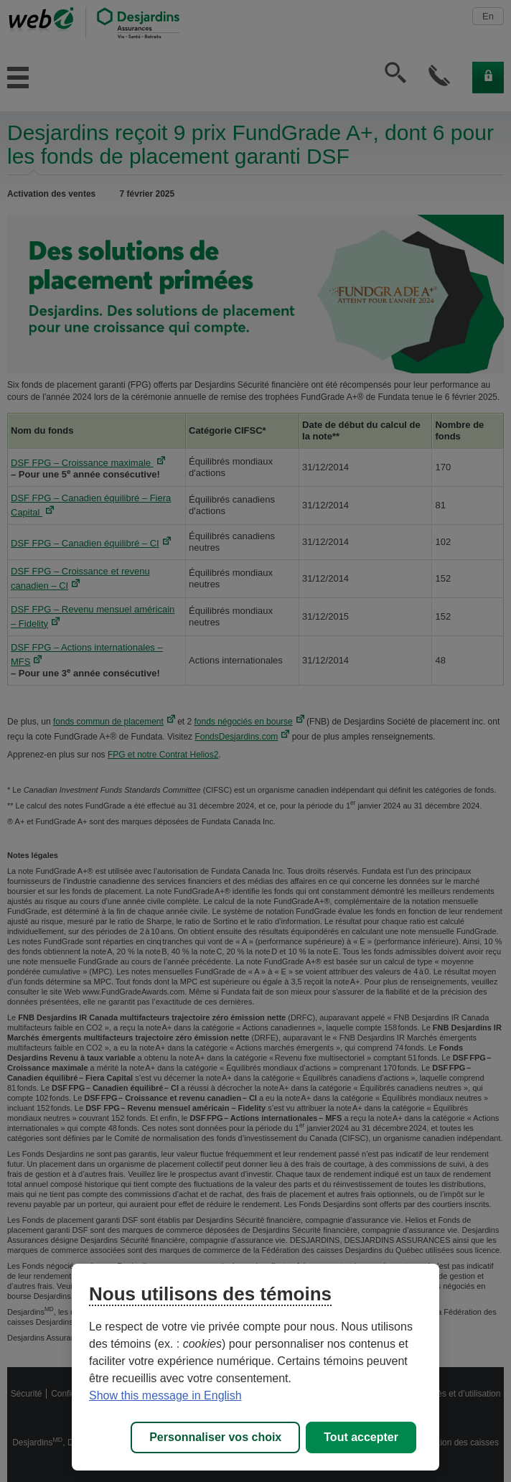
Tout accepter (361, 1437)
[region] (255, 1367)
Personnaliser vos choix (215, 1437)
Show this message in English (165, 1395)
